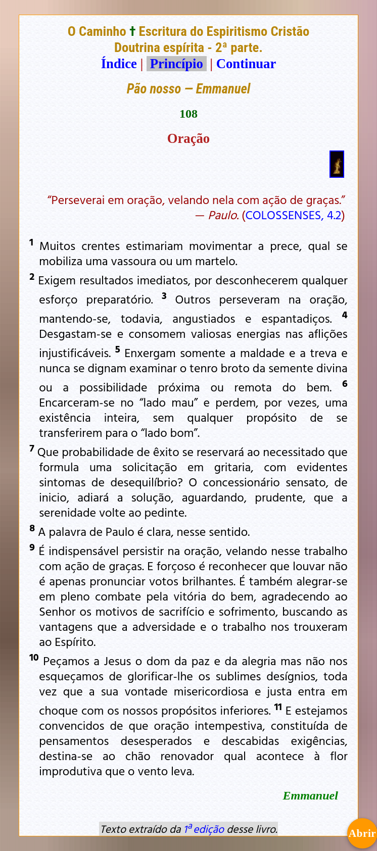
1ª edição (203, 829)
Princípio (176, 63)
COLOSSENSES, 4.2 (293, 215)
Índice (119, 63)
